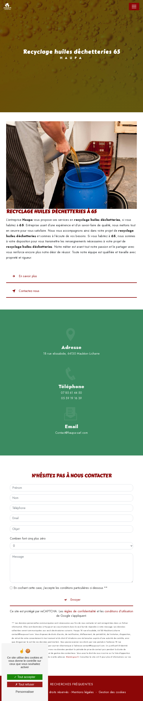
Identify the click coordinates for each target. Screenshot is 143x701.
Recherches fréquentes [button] (71, 684)
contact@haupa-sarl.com (71, 428)
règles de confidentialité (80, 607)
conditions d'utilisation (119, 607)
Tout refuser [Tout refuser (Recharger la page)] (24, 684)
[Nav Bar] (134, 6)
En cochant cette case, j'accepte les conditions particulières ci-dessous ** (60, 583)
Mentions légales (83, 692)
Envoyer (75, 595)
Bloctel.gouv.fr (72, 652)
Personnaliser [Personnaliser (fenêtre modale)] (25, 691)
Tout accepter (24, 677)
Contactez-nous (25, 291)
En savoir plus (24, 276)
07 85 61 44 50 (71, 397)
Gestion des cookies (112, 692)
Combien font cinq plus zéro (28, 534)
